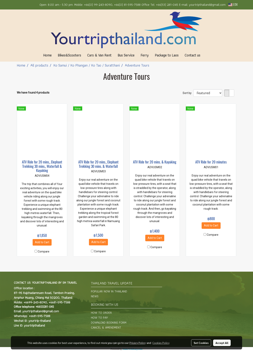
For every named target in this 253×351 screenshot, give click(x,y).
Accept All (221, 342)
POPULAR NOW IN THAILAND (109, 291)
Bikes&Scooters (69, 55)
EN (233, 5)
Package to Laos (166, 55)
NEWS (94, 296)
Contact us (192, 55)
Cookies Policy (160, 342)
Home (47, 55)
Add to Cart (42, 242)
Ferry (145, 55)
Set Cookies (201, 342)
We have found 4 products (33, 92)
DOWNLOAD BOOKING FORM (108, 322)
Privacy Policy (137, 342)
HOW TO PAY (99, 317)
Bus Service (126, 55)
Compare (43, 251)
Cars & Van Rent (99, 55)
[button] (209, 55)
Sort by (188, 93)
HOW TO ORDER (101, 312)
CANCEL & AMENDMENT (106, 327)
